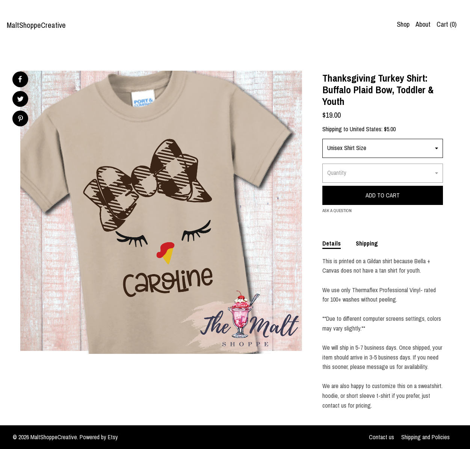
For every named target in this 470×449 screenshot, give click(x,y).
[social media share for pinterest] (20, 119)
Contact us (381, 437)
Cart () (446, 24)
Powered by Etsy (99, 437)
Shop (403, 24)
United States (365, 129)
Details (331, 243)
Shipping (367, 243)
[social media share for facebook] (20, 79)
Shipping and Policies (425, 437)
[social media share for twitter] (20, 100)
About (423, 24)
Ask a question (337, 210)
